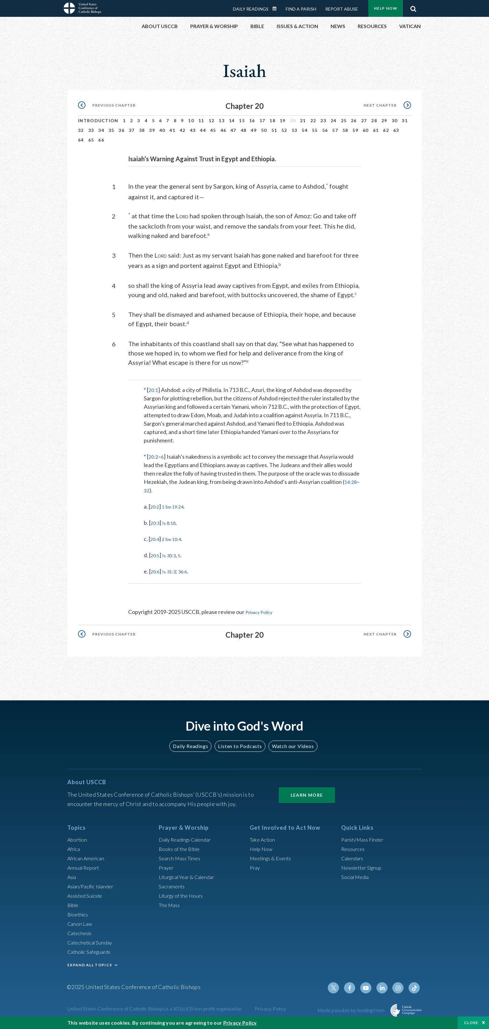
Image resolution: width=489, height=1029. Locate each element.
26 (354, 120)
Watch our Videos (289, 744)
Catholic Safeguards (91, 950)
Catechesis (80, 931)
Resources (354, 847)
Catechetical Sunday (92, 940)
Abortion (78, 837)
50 (264, 130)
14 (232, 120)
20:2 (153, 455)
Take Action (264, 837)
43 (193, 130)
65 (91, 140)
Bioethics (78, 912)
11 (201, 120)
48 (244, 130)
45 (213, 130)
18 (272, 120)
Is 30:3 (172, 554)
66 (101, 140)
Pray (255, 865)
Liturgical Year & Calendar (190, 875)
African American (88, 856)
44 (203, 130)
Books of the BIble (181, 847)
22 (313, 120)
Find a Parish (301, 9)
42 (183, 130)
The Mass (170, 903)
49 (254, 130)
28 (374, 120)
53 (295, 130)
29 (384, 120)
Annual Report (84, 865)
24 (333, 120)
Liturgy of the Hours (183, 894)
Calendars (353, 856)
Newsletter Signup (364, 865)
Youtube (369, 986)
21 (303, 120)
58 (345, 130)
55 (315, 130)
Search (413, 7)
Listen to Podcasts (239, 744)
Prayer (167, 865)
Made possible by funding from (351, 1009)
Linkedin (384, 986)
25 (344, 120)
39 (152, 130)
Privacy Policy (262, 610)
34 (101, 130)
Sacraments (172, 884)
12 (212, 120)
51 (274, 130)
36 (121, 130)
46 (223, 130)
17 (262, 120)
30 (395, 120)
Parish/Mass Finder (364, 837)
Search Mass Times (182, 856)
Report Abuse (341, 9)
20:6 (156, 570)
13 (222, 120)
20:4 (155, 537)
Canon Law (80, 922)
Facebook (355, 986)
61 (376, 130)
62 (386, 130)
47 (233, 130)
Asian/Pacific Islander (93, 884)
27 (364, 120)
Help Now (385, 8)
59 (355, 130)
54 (304, 130)
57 (335, 130)
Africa (74, 847)
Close (471, 1022)
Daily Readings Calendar (276, 9)
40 (162, 130)
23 (323, 120)
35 (111, 130)
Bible (73, 903)
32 (81, 130)
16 (252, 120)
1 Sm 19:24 (177, 505)
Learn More (307, 793)
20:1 (153, 388)
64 (81, 140)
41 (172, 130)
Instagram (399, 986)
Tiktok (414, 986)
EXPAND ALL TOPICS (89, 963)
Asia (72, 875)
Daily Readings (251, 9)
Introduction (98, 120)
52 (284, 130)
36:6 (188, 570)
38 (142, 130)
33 (91, 130)
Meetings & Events (273, 856)
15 (242, 120)
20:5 (156, 554)
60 (366, 130)
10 (191, 120)
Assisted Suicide (87, 894)
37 (132, 130)
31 (405, 120)
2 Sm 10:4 (175, 537)
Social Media (356, 875)
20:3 (156, 521)
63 (396, 130)
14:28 (152, 489)
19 (283, 120)
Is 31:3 (172, 570)
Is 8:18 (172, 521)
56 (325, 130)
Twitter (340, 986)
